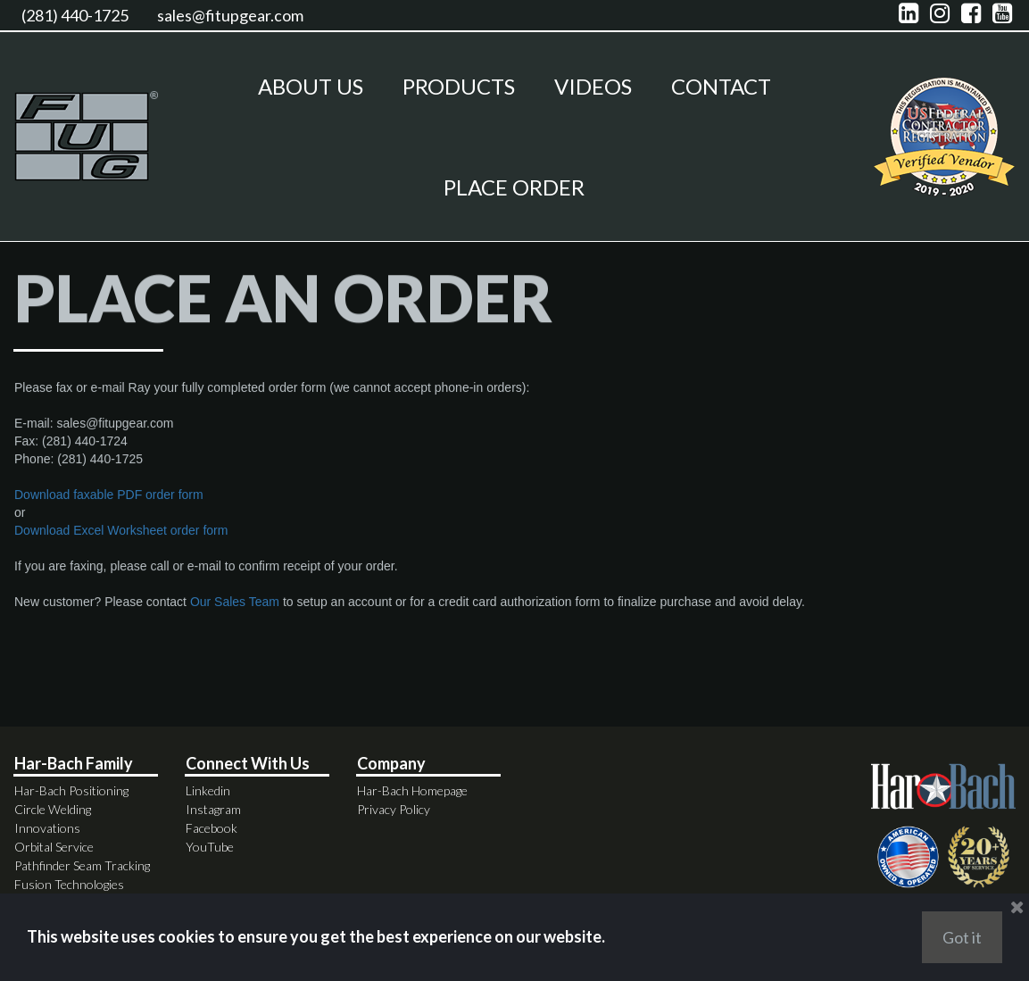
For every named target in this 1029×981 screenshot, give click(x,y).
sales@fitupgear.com (230, 15)
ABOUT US (310, 86)
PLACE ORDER (514, 187)
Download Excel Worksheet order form (121, 543)
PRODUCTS (458, 86)
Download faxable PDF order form (108, 508)
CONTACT (721, 86)
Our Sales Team (234, 615)
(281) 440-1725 (75, 15)
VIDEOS (593, 86)
